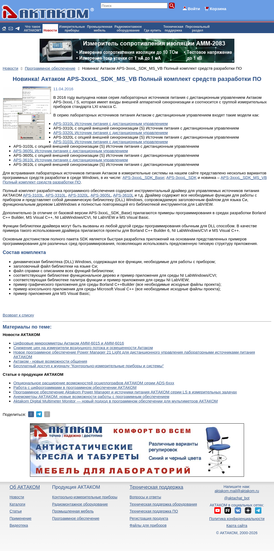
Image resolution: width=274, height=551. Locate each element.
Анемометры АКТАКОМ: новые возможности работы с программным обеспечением (91, 396)
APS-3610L (123, 195)
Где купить (152, 30)
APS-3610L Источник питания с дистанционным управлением (70, 160)
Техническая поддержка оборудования (163, 504)
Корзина (218, 8)
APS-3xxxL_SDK (181, 177)
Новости (50, 30)
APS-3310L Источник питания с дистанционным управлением (110, 123)
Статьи (16, 511)
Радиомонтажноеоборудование (128, 28)
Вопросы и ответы (145, 497)
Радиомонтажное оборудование (80, 504)
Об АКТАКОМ (25, 487)
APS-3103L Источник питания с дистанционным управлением (110, 141)
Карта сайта (236, 525)
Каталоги (17, 504)
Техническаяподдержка (173, 28)
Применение (21, 518)
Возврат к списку (18, 315)
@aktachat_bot (236, 498)
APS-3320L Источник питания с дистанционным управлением (110, 132)
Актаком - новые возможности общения (50, 361)
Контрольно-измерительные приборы (84, 497)
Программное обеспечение (76, 518)
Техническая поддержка (156, 487)
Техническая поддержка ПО (154, 511)
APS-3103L (33, 195)
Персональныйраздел (197, 28)
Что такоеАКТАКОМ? (32, 28)
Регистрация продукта (149, 518)
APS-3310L (55, 195)
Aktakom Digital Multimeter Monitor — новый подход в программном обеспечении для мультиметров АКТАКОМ (115, 401)
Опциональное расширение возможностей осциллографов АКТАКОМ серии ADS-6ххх (93, 383)
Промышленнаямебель (99, 28)
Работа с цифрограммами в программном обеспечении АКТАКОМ (74, 387)
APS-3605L (100, 195)
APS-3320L (78, 195)
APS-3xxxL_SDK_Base (143, 177)
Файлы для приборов (148, 525)
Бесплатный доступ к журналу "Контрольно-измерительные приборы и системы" (88, 366)
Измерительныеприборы (72, 28)
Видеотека (19, 525)
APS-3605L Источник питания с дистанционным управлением (70, 151)
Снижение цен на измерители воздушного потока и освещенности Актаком (83, 347)
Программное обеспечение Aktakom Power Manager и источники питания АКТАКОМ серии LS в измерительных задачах (125, 392)
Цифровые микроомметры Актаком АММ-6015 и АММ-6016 (68, 343)
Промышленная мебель (73, 511)
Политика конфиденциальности (237, 519)
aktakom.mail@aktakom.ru (237, 491)
